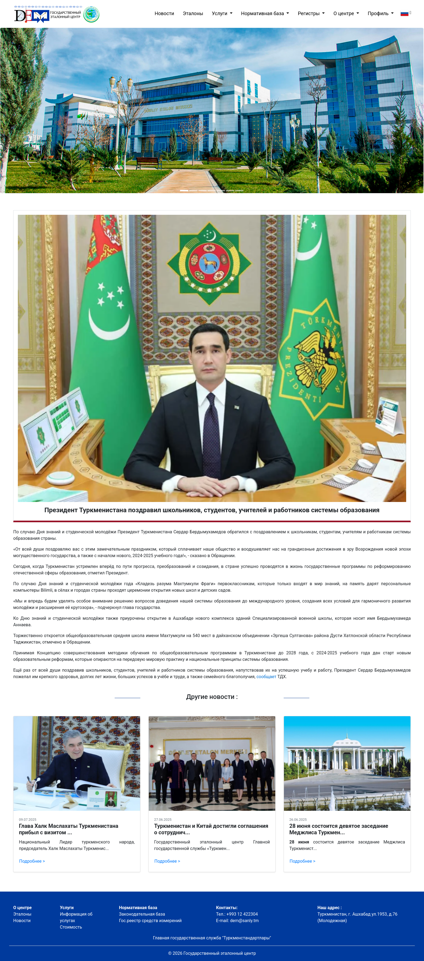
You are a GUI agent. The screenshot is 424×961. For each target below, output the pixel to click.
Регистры (309, 13)
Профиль (379, 13)
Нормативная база (263, 13)
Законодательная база (142, 914)
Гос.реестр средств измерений (150, 920)
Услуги (220, 13)
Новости (165, 12)
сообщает (266, 676)
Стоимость (71, 927)
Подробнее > (32, 861)
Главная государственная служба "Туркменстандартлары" (212, 937)
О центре (344, 13)
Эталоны (193, 13)
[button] (184, 190)
